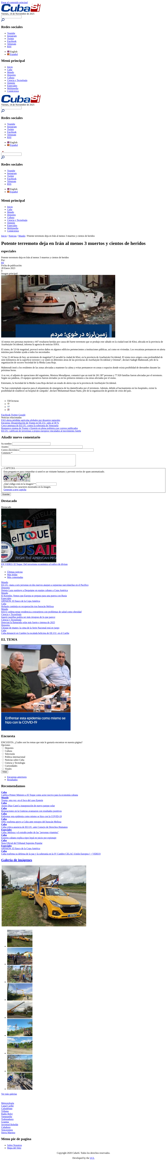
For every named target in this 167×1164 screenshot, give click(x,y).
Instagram (12, 36)
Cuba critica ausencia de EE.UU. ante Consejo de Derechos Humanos (34, 829)
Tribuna (5, 1113)
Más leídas (12, 577)
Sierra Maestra (8, 1135)
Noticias (13, 236)
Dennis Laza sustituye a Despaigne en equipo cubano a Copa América (34, 592)
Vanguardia (6, 1118)
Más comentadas (15, 579)
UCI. (92, 1160)
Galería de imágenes (16, 862)
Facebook (11, 41)
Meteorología (7, 1105)
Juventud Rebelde (9, 1127)
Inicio (10, 67)
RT (2, 263)
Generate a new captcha (15, 492)
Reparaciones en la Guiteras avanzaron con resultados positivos (31, 813)
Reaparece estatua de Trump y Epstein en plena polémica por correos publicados (39, 428)
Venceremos (7, 1132)
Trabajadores (7, 1121)
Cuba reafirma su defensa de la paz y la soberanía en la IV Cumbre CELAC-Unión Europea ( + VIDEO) (51, 856)
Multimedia (12, 88)
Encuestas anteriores (17, 779)
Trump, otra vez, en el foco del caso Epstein (22, 802)
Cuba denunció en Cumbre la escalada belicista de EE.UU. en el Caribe (35, 635)
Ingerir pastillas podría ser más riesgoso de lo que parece (28, 619)
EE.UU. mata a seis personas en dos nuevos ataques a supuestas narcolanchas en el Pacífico (44, 587)
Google (21, 415)
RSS (9, 46)
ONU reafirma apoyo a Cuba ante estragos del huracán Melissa (31, 824)
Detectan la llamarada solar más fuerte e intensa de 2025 (28, 624)
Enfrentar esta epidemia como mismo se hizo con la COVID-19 (31, 818)
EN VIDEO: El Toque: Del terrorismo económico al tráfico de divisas (34, 566)
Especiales (12, 85)
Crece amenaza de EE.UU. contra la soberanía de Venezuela (29, 425)
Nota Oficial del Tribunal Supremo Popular (21, 845)
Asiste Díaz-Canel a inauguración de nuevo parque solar (28, 808)
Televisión (10, 756)
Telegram (11, 44)
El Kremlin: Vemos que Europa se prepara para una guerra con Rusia (34, 598)
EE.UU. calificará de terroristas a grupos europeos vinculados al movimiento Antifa (41, 431)
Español (12, 54)
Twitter (10, 38)
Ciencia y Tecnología (17, 80)
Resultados (12, 782)
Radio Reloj (7, 1116)
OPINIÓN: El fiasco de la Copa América (20, 603)
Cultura (10, 77)
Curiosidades (11, 768)
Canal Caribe (7, 1108)
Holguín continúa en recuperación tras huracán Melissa (27, 608)
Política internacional (15, 759)
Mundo (10, 72)
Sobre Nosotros (14, 1147)
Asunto (5, 447)
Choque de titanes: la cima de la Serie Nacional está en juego (30, 630)
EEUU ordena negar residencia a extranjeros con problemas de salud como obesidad (41, 614)
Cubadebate (7, 1110)
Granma (5, 1124)
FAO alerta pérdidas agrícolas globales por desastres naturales (30, 420)
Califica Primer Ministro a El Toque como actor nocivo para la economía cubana (39, 797)
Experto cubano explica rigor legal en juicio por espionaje (28, 840)
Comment (6, 453)
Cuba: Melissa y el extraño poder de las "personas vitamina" (30, 834)
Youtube (11, 33)
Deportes (11, 75)
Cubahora (5, 1129)
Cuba (9, 69)
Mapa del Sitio (14, 1150)
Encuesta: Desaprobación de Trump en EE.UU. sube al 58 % (30, 423)
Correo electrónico (10, 450)
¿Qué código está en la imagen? (20, 486)
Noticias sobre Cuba (14, 762)
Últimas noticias (15, 574)
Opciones (5, 747)
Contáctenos (13, 91)
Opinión (11, 83)
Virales (8, 771)
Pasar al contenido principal (14, 2)
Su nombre (6, 443)
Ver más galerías (9, 1096)
